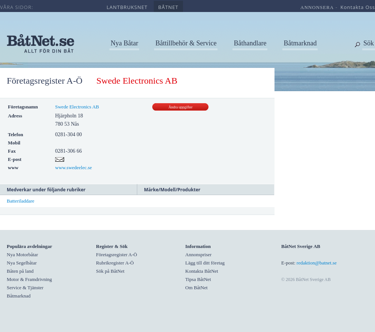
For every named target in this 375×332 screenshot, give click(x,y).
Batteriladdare (20, 201)
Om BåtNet (196, 287)
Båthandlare (250, 43)
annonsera (317, 7)
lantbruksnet (126, 7)
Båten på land (20, 271)
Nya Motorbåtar (22, 254)
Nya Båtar (124, 43)
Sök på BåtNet (110, 271)
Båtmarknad (300, 43)
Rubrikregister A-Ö (115, 263)
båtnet (168, 7)
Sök (368, 43)
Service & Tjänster (25, 287)
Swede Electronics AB (77, 107)
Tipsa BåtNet (198, 279)
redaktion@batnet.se (317, 263)
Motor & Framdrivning (29, 279)
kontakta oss (357, 7)
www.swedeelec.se (73, 167)
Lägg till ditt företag (205, 263)
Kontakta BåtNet (201, 271)
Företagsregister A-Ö (44, 81)
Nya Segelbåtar (22, 263)
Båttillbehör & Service (185, 43)
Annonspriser (198, 254)
